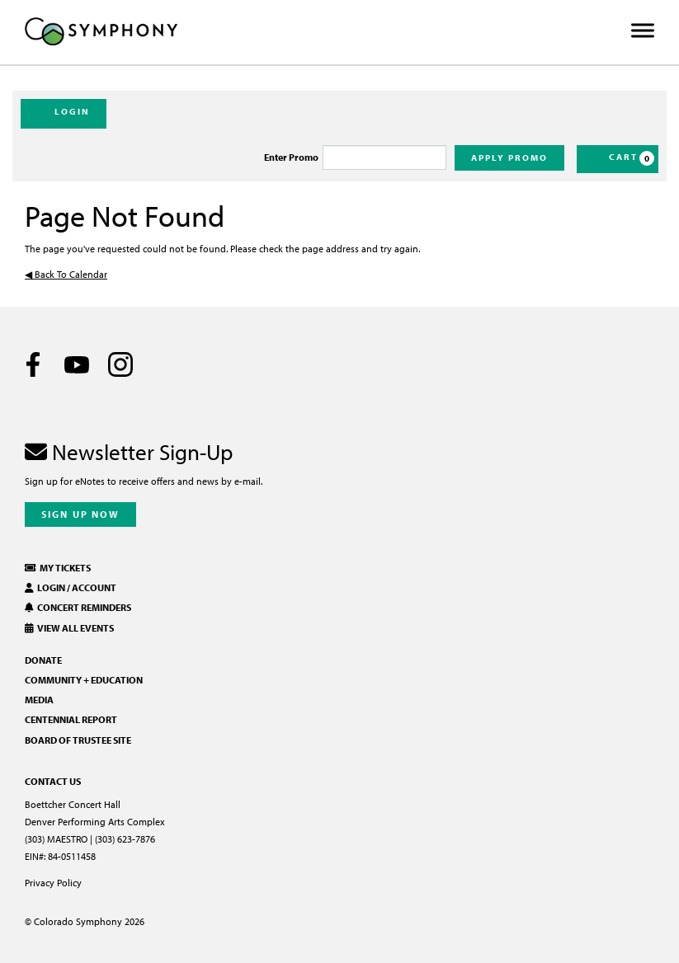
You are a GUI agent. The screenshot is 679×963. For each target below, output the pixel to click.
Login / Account (70, 587)
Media (39, 699)
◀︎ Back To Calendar (66, 274)
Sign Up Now (80, 514)
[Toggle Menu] (642, 31)
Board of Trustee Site (78, 740)
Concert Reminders (78, 607)
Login (63, 113)
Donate (43, 660)
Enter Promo (291, 157)
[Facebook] (33, 364)
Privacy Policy (53, 882)
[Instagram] (120, 364)
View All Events (69, 628)
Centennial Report (71, 719)
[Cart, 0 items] (617, 159)
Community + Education (84, 680)
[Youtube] (76, 364)
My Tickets (58, 567)
